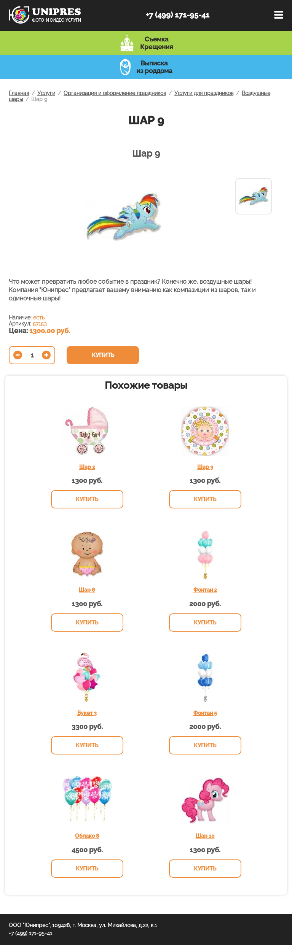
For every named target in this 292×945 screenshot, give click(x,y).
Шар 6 (87, 590)
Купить (103, 355)
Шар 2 (87, 467)
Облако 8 (87, 836)
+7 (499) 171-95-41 (177, 14)
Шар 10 (205, 836)
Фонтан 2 (205, 590)
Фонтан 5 (205, 713)
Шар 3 (205, 467)
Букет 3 (87, 713)
